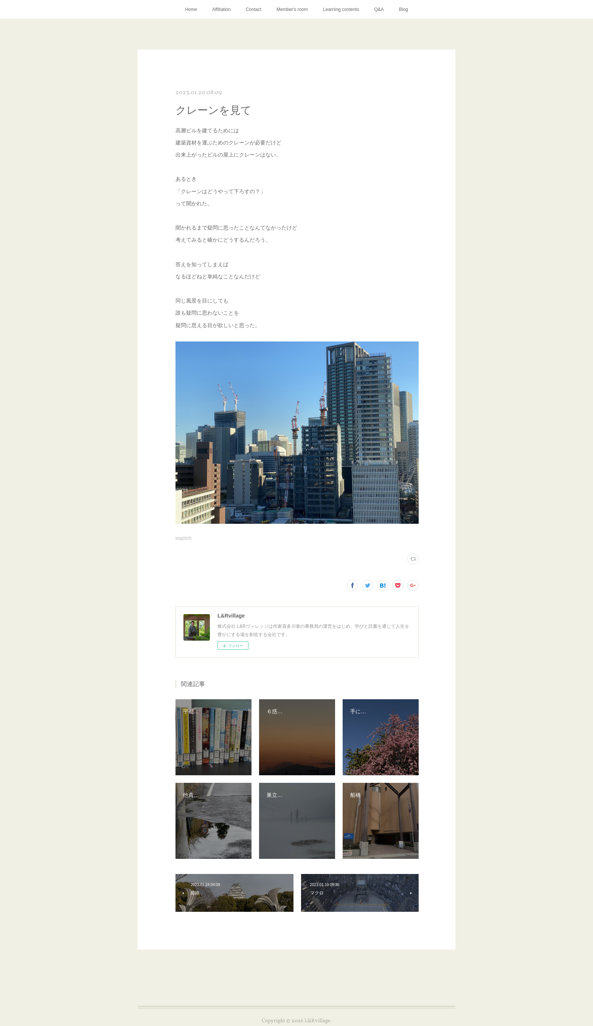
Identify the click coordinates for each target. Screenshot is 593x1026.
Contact (253, 9)
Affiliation (221, 9)
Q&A (378, 9)
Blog (403, 9)
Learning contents (341, 9)
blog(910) (183, 538)
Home (191, 9)
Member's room (292, 9)
